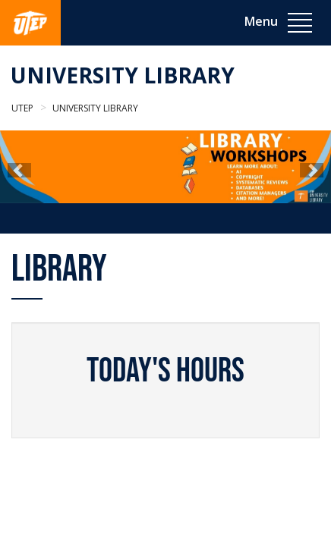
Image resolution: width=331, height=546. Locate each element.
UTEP (22, 108)
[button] (19, 170)
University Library (123, 75)
